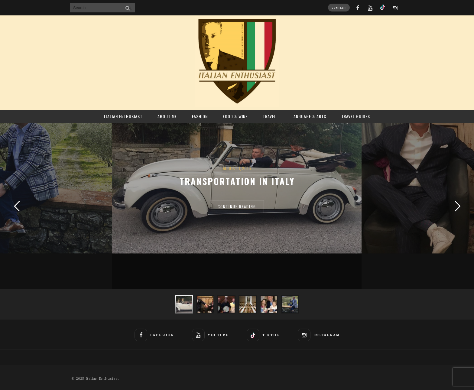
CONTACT (339, 7)
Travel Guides (355, 116)
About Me (167, 116)
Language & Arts (308, 116)
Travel (269, 116)
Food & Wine (235, 116)
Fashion (200, 116)
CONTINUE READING (237, 206)
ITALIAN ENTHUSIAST (123, 116)
